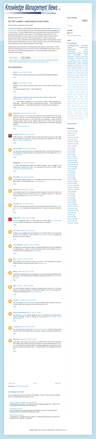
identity (79, 68)
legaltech (75, 110)
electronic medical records (73, 99)
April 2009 (70, 177)
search (68, 117)
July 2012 (70, 135)
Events (85, 45)
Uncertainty (77, 91)
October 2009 (71, 166)
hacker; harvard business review (75, 105)
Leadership (74, 68)
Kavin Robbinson (18, 245)
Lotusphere (74, 86)
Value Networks (45, 61)
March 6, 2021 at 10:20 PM (27, 134)
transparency (81, 118)
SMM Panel (16, 189)
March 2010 (70, 156)
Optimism (81, 87)
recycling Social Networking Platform (23, 169)
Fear (73, 82)
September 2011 (71, 137)
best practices (77, 92)
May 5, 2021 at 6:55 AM (29, 148)
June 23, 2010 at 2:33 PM (25, 72)
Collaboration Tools (79, 65)
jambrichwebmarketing (19, 312)
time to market (75, 118)
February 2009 (71, 181)
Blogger (65, 430)
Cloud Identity (80, 79)
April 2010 (70, 154)
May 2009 (70, 175)
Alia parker (16, 300)
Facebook (69, 82)
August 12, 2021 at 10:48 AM (31, 245)
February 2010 (71, 158)
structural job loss (83, 117)
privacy (86, 75)
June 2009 (70, 173)
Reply (14, 77)
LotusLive (69, 86)
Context (86, 79)
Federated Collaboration (74, 62)
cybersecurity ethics (72, 96)
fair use (72, 103)
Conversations (70, 80)
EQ (75, 72)
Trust (39, 61)
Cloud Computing (71, 79)
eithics (86, 98)
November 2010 (71, 141)
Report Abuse (72, 123)
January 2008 (71, 204)
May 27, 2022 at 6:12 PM (28, 326)
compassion (70, 94)
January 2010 (71, 160)
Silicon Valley (79, 89)
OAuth (86, 86)
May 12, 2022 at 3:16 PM (34, 312)
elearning (73, 67)
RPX (84, 87)
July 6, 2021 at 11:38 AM (26, 177)
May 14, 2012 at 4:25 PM (25, 99)
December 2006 (71, 223)
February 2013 (71, 131)
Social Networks (33, 61)
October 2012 (71, 133)
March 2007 (70, 216)
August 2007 (70, 212)
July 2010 (70, 148)
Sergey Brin (16, 113)
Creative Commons (78, 80)
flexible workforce (78, 103)
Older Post (58, 383)
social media (84, 62)
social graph (85, 68)
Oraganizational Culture (74, 63)
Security (69, 89)
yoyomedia (16, 203)
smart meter (74, 117)
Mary (14, 259)
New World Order (81, 86)
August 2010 (70, 145)
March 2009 (70, 179)
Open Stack (75, 87)
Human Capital (12, 61)
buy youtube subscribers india (24, 140)
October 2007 (71, 208)
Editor (71, 33)
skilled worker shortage (73, 77)
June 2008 (70, 196)
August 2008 (70, 191)
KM (77, 84)
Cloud (86, 77)
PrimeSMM (16, 177)
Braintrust (82, 77)
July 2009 (70, 171)
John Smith (16, 230)
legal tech (69, 110)
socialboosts (17, 326)
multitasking (85, 110)
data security (76, 74)
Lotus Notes (70, 70)
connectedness (23, 60)
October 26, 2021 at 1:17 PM (25, 271)
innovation (79, 67)
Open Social (70, 87)
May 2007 (70, 214)
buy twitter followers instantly (35, 195)
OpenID (77, 70)
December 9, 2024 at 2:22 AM (28, 339)
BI (83, 67)
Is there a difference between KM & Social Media (23, 402)
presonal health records (82, 115)
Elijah (14, 286)
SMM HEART (17, 218)
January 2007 (71, 221)
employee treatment (79, 75)
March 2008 (70, 202)
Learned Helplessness (83, 84)
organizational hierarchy (81, 111)
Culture (30, 60)
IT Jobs (86, 82)
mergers (80, 110)
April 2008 (70, 200)
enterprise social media (51, 60)
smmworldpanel (17, 148)
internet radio (74, 108)
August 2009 (70, 168)
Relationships (71, 49)
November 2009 (71, 164)
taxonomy (69, 118)
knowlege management (83, 108)
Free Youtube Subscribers (39, 329)
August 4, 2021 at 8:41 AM (27, 230)
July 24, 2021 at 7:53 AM (26, 189)
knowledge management (23, 61)
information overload (77, 106)
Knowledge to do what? (16, 392)
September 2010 (71, 143)
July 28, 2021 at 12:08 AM (28, 218)
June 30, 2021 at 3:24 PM (28, 163)
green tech (85, 103)
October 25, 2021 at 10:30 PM (25, 259)
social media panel (40, 181)
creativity (86, 94)
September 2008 (71, 189)
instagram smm (42, 263)
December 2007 (71, 206)
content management (78, 94)
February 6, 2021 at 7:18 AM (28, 113)
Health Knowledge (79, 82)
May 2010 (70, 152)
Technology (78, 56)
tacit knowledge (74, 55)
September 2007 (71, 210)
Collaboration (16, 60)
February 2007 (71, 219)
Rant (81, 70)
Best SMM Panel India (46, 235)
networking (69, 111)
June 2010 (70, 150)
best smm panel (36, 251)
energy (82, 99)
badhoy (15, 72)
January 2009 (71, 183)
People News (80, 72)
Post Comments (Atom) (22, 386)
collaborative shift (84, 92)
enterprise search (75, 101)
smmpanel (16, 134)
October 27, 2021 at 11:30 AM (25, 286)
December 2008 (71, 185)
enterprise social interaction (39, 60)
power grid (73, 115)
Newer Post (12, 383)
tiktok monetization (29, 302)
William (15, 271)
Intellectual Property (71, 84)
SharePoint (73, 89)
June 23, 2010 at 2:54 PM (25, 83)
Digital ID (86, 80)
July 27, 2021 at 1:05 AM (26, 203)
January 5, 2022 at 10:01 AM (28, 300)
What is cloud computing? (17, 415)
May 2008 (70, 198)
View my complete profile (74, 35)
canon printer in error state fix (21, 126)
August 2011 (70, 139)
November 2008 (71, 187)
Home (35, 383)
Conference (71, 51)
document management (79, 98)
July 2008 (70, 193)
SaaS (86, 87)
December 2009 (71, 162)
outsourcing (70, 113)
